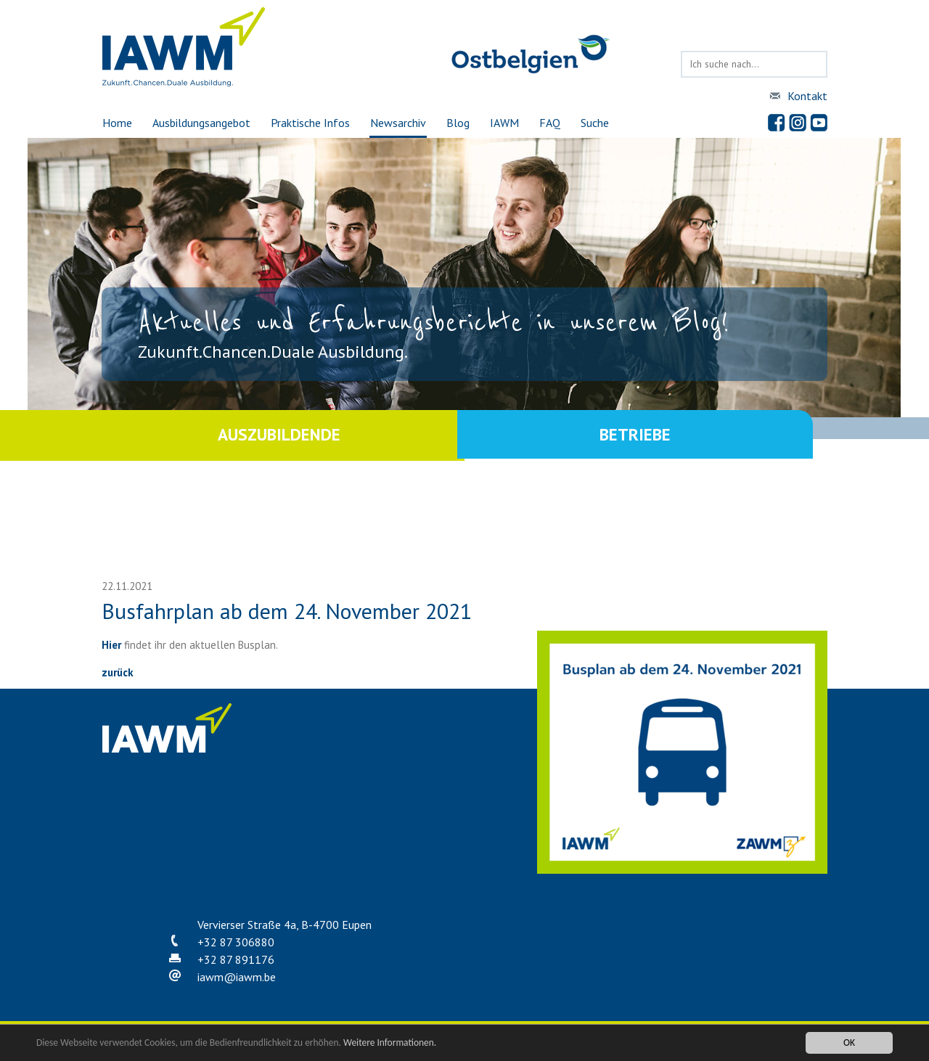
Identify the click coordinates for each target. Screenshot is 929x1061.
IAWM (504, 122)
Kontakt (807, 96)
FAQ (550, 122)
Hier (111, 645)
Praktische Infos (310, 122)
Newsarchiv (398, 122)
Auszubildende (283, 435)
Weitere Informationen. (394, 1045)
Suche (595, 122)
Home (116, 122)
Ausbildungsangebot (201, 122)
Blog (458, 122)
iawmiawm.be (236, 977)
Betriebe (646, 435)
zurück (118, 672)
